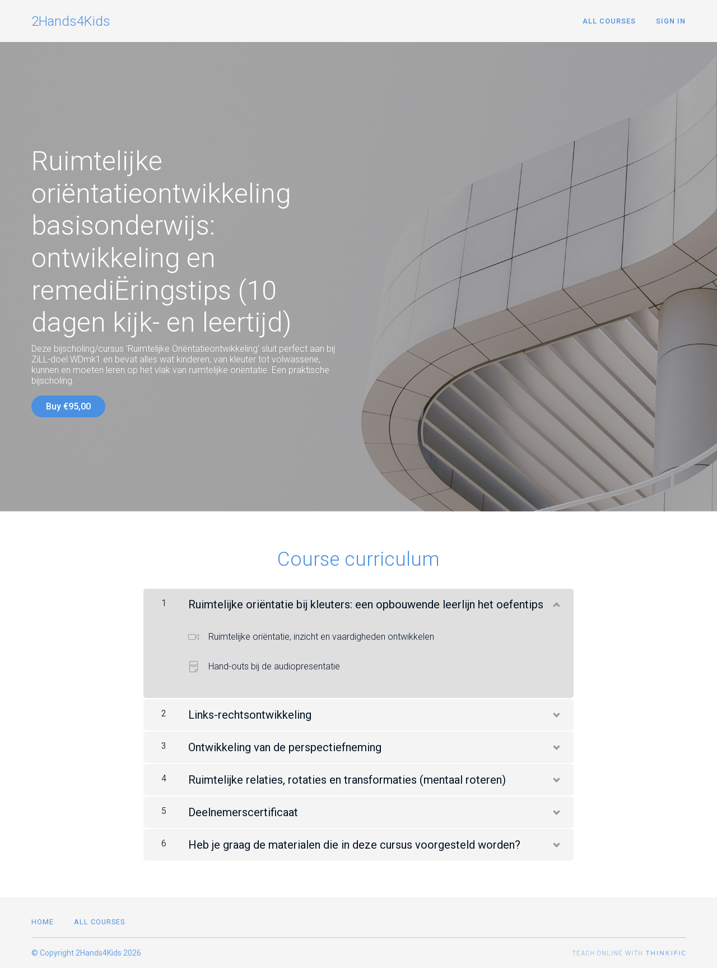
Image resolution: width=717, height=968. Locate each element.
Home (42, 922)
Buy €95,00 (68, 406)
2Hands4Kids (70, 21)
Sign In (671, 21)
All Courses (609, 21)
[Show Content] (555, 602)
